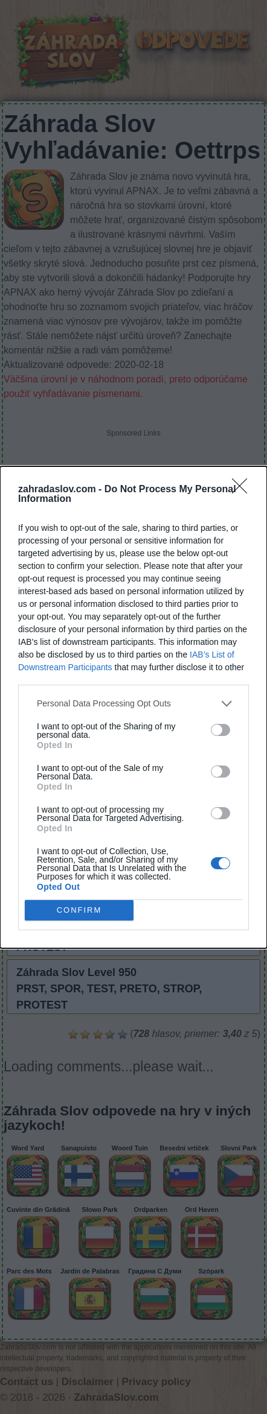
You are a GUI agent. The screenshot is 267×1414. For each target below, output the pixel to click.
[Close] (243, 489)
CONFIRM (79, 909)
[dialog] (133, 707)
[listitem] (133, 703)
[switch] (220, 730)
